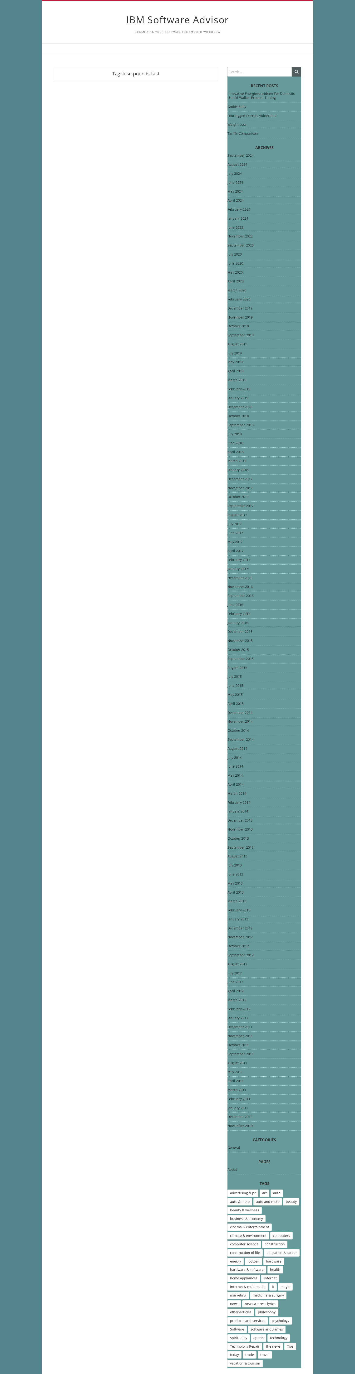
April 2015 (235, 704)
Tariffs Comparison (242, 133)
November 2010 (240, 1126)
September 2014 (240, 740)
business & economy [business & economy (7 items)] (246, 1218)
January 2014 (237, 811)
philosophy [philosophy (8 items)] (267, 1312)
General (233, 1148)
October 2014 (238, 731)
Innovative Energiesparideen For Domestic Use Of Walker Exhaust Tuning (261, 95)
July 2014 (234, 758)
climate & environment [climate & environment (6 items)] (248, 1235)
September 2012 (240, 955)
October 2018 (238, 416)
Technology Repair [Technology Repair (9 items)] (245, 1346)
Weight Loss (237, 124)
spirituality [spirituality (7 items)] (238, 1337)
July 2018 (234, 434)
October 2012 (238, 946)
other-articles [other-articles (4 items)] (240, 1312)
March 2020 (236, 290)
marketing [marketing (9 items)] (238, 1295)
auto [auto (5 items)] (276, 1193)
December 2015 (239, 632)
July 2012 (234, 973)
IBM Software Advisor (177, 19)
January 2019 (237, 398)
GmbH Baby (236, 106)
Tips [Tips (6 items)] (290, 1346)
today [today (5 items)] (234, 1354)
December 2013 (239, 820)
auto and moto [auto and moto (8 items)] (267, 1201)
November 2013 (240, 829)
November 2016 (240, 587)
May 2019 (235, 362)
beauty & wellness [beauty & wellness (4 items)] (244, 1210)
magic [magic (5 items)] (285, 1286)
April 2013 (235, 892)
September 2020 (240, 245)
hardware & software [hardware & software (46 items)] (247, 1269)
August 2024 (237, 165)
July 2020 (234, 254)
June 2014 (235, 766)
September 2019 (240, 335)
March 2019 (236, 380)
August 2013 (237, 856)
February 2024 (238, 210)
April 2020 (235, 281)
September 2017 (240, 506)
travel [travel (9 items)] (264, 1354)
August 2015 (237, 668)
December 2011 (239, 1027)
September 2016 (240, 596)
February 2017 (238, 560)
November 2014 (240, 722)
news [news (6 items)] (234, 1303)
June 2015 (235, 686)
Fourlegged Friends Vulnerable (251, 115)
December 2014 (239, 713)
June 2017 (235, 533)
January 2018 (237, 470)
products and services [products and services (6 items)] (247, 1320)
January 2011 (237, 1108)
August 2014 (237, 749)
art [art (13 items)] (264, 1193)
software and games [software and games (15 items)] (267, 1329)
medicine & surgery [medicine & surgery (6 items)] (268, 1295)
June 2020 (235, 263)
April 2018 (235, 452)
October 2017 (238, 497)
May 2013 (235, 883)
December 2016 (239, 578)
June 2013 (235, 874)
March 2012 (236, 1000)
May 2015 (235, 695)
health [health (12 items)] (275, 1269)
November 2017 (240, 488)
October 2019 (238, 326)
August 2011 (237, 1063)
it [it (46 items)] (273, 1286)
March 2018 (236, 461)
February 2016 (238, 614)
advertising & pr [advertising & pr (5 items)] (243, 1193)
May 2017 (235, 542)
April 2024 (235, 200)
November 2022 (240, 236)
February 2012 (238, 1009)
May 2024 (235, 191)
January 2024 (237, 219)
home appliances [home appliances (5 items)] (243, 1278)
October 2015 (238, 650)
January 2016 (237, 623)
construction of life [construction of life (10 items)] (245, 1252)
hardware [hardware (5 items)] (273, 1261)
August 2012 (237, 964)
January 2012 (237, 1018)
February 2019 (238, 389)
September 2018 (240, 425)
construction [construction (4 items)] (275, 1244)
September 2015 (240, 659)
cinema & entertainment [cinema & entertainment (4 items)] (249, 1227)
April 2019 (235, 371)
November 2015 (240, 641)
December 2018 (239, 407)
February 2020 (238, 299)
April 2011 (235, 1081)
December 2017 (239, 479)
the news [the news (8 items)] (273, 1346)
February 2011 (238, 1099)
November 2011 (240, 1036)
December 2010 (239, 1117)
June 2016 (235, 605)
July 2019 (234, 353)
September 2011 (240, 1054)
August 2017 (237, 515)
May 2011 (235, 1072)
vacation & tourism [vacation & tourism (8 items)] (245, 1363)
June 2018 (235, 443)
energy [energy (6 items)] (235, 1261)
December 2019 (239, 308)
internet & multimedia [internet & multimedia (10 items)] (248, 1286)
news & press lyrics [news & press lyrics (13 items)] (260, 1303)
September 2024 (240, 156)
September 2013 (240, 848)
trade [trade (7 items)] (249, 1354)
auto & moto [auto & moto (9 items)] (240, 1201)
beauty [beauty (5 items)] (291, 1201)
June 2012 (235, 982)
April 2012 (235, 991)
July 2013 (234, 865)
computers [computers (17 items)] (281, 1235)
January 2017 (237, 569)
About (232, 1170)
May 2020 (235, 273)
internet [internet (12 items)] (270, 1278)
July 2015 (234, 677)
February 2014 (238, 803)
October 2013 (238, 839)
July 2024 (234, 174)
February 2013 (238, 910)
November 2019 (240, 317)
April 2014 (235, 785)
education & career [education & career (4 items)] (281, 1252)
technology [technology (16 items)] (278, 1337)
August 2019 (237, 344)
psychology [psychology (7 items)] (280, 1320)
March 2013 (236, 901)
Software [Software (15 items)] (237, 1329)
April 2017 (235, 551)
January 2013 (237, 919)
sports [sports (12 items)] (259, 1337)
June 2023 (235, 228)
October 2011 (238, 1045)
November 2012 (240, 937)
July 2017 (234, 524)
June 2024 (235, 183)
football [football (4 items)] (253, 1261)
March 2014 (236, 794)
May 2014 (235, 776)
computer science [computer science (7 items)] (244, 1244)
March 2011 (236, 1090)
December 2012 (239, 928)
